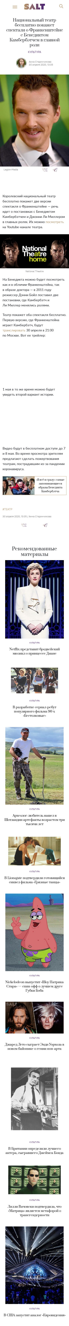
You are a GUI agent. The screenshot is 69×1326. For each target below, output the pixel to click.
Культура (34, 52)
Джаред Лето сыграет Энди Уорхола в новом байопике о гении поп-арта (34, 1046)
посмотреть (55, 222)
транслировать (14, 330)
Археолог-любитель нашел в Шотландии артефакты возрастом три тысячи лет (34, 820)
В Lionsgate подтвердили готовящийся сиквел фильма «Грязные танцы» (34, 880)
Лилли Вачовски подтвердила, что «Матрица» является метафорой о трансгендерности (34, 1211)
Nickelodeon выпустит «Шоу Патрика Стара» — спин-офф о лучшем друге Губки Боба (34, 986)
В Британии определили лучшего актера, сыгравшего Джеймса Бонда (34, 1151)
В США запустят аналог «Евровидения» (35, 1315)
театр (8, 509)
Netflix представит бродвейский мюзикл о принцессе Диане (34, 651)
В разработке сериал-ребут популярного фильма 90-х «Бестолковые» (34, 711)
